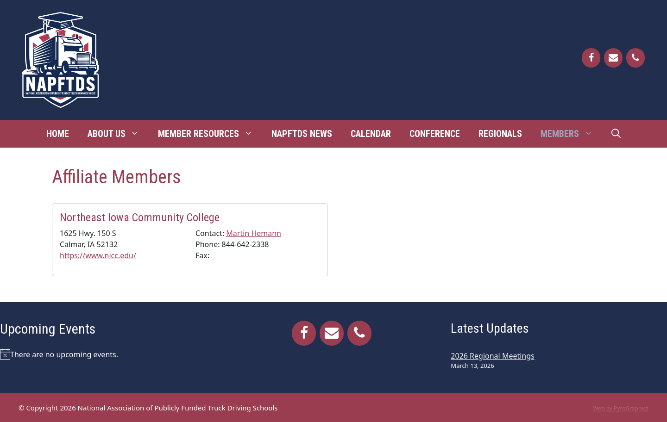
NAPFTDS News (301, 133)
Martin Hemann (253, 233)
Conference (434, 133)
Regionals (500, 133)
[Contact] (613, 58)
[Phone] (635, 58)
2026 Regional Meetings (492, 356)
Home (57, 133)
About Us (118, 134)
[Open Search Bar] (616, 134)
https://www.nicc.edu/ (98, 255)
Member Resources (210, 134)
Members (571, 134)
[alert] (108, 354)
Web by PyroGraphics (620, 408)
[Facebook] (591, 58)
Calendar (371, 133)
